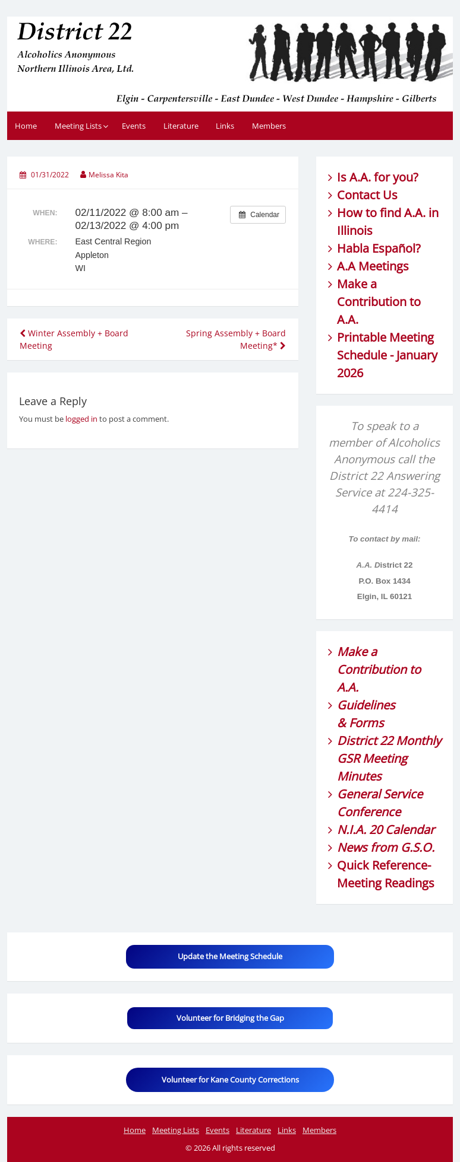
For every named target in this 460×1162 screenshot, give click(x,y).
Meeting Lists (78, 125)
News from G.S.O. (385, 847)
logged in (81, 418)
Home (26, 125)
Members (269, 125)
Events (134, 125)
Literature (181, 125)
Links (225, 125)
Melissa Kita (108, 175)
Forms (366, 723)
